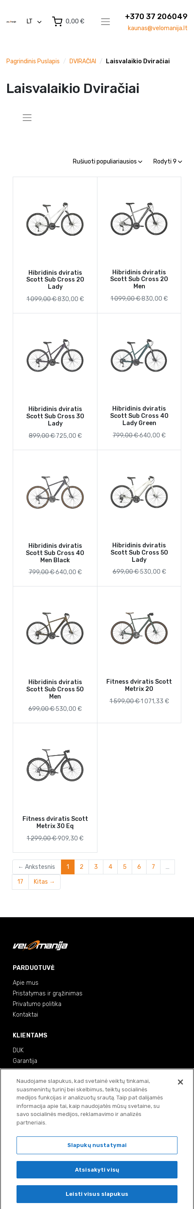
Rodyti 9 (167, 161)
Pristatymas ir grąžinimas (48, 993)
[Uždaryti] (180, 1084)
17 (20, 881)
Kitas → (44, 881)
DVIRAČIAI (82, 61)
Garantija (25, 1061)
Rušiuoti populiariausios (107, 161)
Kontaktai (25, 1014)
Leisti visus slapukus (97, 1196)
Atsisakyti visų (97, 1172)
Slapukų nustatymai (97, 1147)
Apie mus (26, 982)
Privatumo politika (37, 1004)
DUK (18, 1050)
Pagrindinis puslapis (33, 61)
